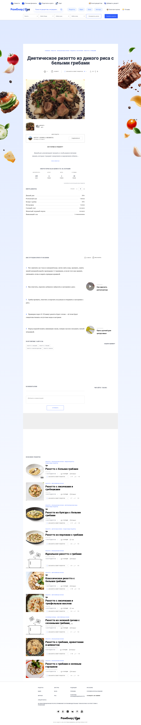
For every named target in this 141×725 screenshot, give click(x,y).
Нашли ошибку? (109, 343)
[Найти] (61, 9)
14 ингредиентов (51, 608)
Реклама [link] (73, 691)
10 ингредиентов (51, 494)
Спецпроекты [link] (42, 699)
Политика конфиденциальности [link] (77, 695)
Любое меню (78, 16)
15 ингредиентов (51, 671)
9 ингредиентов (51, 649)
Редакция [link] (73, 687)
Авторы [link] (56, 687)
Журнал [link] (40, 695)
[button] (97, 258)
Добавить (111, 3)
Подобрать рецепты (111, 16)
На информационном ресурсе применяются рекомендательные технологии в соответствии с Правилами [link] (68, 704)
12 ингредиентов (51, 539)
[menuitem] (15, 3)
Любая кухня (62, 16)
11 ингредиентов (51, 473)
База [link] (55, 691)
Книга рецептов (95, 3)
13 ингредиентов (51, 520)
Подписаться (76, 138)
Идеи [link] (39, 691)
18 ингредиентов (51, 558)
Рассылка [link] (90, 687)
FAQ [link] (55, 695)
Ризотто (31, 16)
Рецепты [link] (40, 687)
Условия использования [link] (94, 691)
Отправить (55, 407)
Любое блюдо (46, 16)
